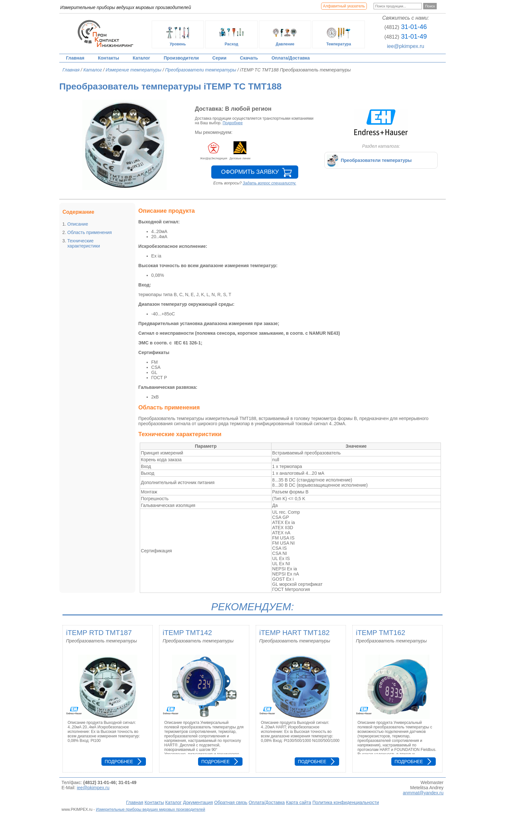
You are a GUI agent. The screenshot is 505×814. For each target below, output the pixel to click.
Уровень (178, 34)
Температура (339, 34)
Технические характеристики (83, 243)
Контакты (108, 58)
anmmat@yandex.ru (423, 792)
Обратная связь (230, 802)
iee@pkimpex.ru (405, 46)
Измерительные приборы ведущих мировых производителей (150, 809)
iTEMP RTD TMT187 (99, 633)
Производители (181, 58)
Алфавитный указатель (344, 6)
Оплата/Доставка (291, 58)
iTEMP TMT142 (187, 633)
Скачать (249, 58)
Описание (77, 224)
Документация (198, 802)
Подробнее (233, 123)
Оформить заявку (250, 172)
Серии (219, 58)
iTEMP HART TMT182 (294, 633)
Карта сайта (298, 802)
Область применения (89, 232)
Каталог (141, 58)
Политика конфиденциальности (345, 802)
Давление (285, 34)
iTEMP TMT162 (380, 633)
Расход (231, 34)
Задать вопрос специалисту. (269, 183)
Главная (75, 58)
